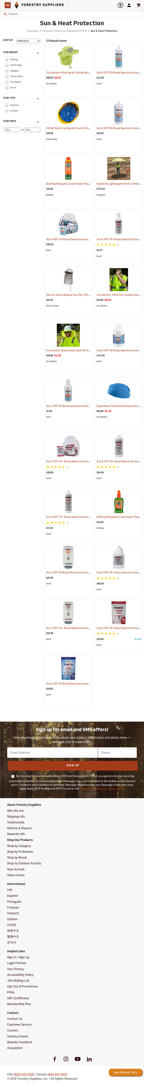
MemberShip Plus (19, 1004)
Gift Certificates (18, 998)
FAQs (10, 992)
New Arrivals (16, 869)
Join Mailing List (18, 981)
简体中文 (13, 931)
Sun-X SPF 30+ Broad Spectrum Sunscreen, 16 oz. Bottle (83, 517)
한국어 (11, 942)
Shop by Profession (20, 852)
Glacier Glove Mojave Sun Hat (69, 295)
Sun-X (99, 84)
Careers (12, 1030)
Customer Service (19, 1025)
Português (14, 902)
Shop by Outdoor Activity (24, 863)
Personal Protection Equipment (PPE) (64, 31)
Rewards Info (16, 834)
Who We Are (15, 811)
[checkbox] (7, 59)
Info (9, 890)
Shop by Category (19, 846)
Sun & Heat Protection (104, 31)
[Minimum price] (12, 130)
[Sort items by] (28, 41)
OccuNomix (51, 84)
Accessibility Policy (20, 975)
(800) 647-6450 (57, 1074)
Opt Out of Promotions (22, 986)
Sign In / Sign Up (18, 957)
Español (12, 896)
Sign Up (72, 765)
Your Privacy (15, 969)
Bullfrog (49, 195)
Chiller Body (51, 139)
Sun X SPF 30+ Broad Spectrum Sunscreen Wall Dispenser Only (88, 628)
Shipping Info (16, 817)
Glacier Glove (52, 306)
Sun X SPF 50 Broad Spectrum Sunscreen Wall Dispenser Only (87, 572)
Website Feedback (19, 1042)
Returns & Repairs (19, 828)
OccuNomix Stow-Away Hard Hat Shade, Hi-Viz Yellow (83, 350)
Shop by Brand (17, 857)
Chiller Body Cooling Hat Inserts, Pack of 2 (76, 128)
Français (13, 907)
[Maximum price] (32, 130)
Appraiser (33, 31)
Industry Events (17, 1036)
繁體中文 (13, 937)
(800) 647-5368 (24, 1074)
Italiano (12, 919)
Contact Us (14, 1019)
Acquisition (14, 1048)
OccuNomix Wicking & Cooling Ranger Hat (76, 72)
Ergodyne (101, 195)
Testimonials (15, 822)
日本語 (11, 925)
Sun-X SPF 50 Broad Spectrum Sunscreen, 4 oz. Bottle (82, 406)
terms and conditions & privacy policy (102, 788)
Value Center (16, 875)
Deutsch (13, 913)
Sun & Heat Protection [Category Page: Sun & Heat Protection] (72, 24)
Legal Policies (16, 963)
